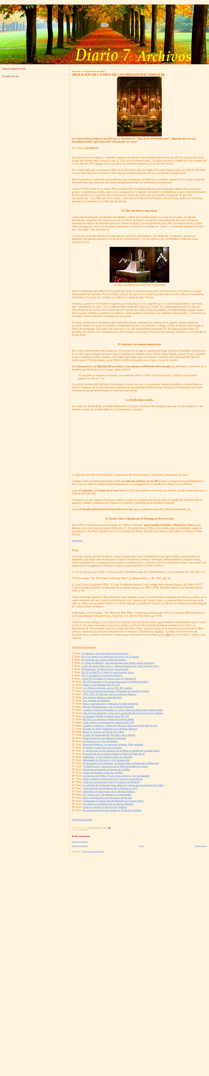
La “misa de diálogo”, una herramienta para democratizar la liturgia (117, 662)
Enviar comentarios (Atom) (93, 851)
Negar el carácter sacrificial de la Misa (103, 731)
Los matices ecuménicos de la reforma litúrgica (108, 804)
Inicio (141, 846)
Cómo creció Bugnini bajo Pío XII (101, 684)
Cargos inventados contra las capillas (103, 772)
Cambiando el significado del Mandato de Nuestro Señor (113, 800)
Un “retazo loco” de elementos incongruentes (107, 794)
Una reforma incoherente (96, 700)
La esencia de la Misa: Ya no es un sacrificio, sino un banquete (116, 775)
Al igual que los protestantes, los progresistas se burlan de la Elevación (121, 763)
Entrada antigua (201, 846)
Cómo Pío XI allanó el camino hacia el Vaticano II (108, 678)
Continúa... (78, 540)
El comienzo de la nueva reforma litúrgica (104, 659)
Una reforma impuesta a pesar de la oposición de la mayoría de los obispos (123, 713)
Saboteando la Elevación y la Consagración (106, 760)
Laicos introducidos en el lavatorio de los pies (107, 797)
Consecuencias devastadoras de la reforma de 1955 (110, 788)
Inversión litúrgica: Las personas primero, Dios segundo (113, 744)
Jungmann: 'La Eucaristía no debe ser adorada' (107, 757)
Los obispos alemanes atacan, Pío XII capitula (107, 688)
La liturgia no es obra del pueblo (100, 741)
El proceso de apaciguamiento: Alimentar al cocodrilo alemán (116, 691)
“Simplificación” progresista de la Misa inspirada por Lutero (115, 766)
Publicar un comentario (80, 842)
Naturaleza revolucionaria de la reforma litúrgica (109, 791)
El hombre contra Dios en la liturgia (102, 747)
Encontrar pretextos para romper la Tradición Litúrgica (112, 810)
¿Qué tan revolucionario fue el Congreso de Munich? (111, 782)
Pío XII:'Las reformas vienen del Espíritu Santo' (108, 719)
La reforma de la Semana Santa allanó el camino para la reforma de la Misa (123, 785)
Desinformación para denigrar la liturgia (104, 738)
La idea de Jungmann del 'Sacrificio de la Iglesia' (109, 735)
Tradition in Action (82, 819)
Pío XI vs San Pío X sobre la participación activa (107, 672)
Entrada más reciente (80, 846)
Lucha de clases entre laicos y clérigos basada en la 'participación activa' (120, 666)
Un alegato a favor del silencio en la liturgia (105, 653)
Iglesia (86, 829)
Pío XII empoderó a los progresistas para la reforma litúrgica (115, 681)
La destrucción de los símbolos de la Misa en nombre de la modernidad (121, 750)
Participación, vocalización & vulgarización (105, 669)
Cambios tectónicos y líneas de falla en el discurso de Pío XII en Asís (120, 725)
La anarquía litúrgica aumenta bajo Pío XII (106, 716)
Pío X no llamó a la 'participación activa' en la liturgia (110, 656)
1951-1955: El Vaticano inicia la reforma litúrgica (109, 694)
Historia (80, 829)
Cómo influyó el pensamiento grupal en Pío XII (108, 722)
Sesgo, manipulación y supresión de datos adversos (110, 703)
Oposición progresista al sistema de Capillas (106, 769)
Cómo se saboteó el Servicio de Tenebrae (105, 807)
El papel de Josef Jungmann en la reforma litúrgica (110, 728)
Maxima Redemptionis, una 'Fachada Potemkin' (108, 706)
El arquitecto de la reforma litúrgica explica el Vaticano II (114, 753)
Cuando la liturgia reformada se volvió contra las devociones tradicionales (122, 709)
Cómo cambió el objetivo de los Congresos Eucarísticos (113, 778)
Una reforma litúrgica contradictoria (102, 697)
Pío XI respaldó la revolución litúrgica (102, 675)
